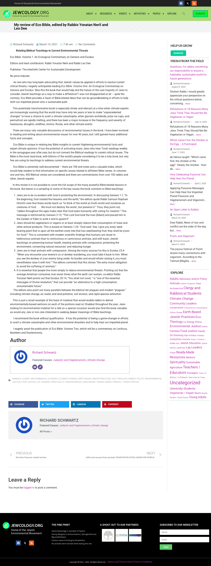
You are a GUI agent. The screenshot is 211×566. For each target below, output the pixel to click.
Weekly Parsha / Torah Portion (122, 382)
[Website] (40, 367)
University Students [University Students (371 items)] (182, 388)
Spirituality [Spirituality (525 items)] (177, 362)
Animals (16, 378)
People (159, 14)
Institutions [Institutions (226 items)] (175, 339)
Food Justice (28, 382)
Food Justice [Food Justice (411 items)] (188, 331)
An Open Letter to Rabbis (184, 209)
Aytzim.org (112, 562)
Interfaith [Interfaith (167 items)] (186, 339)
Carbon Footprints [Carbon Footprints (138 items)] (188, 284)
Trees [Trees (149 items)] (201, 373)
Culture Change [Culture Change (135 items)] (176, 312)
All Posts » (46, 431)
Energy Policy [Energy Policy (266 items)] (194, 321)
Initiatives (142, 14)
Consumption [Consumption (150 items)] (201, 308)
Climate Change (68, 378)
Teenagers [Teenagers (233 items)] (192, 373)
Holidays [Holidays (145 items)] (200, 335)
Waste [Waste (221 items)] (197, 393)
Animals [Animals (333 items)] (175, 283)
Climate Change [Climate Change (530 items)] (181, 299)
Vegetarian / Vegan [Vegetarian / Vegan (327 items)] (182, 393)
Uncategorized (73, 382)
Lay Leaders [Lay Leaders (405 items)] (194, 347)
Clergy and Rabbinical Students (40, 378)
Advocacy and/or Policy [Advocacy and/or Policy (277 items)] (193, 278)
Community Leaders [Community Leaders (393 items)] (183, 303)
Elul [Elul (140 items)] (184, 322)
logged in (29, 487)
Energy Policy (136, 378)
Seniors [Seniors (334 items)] (190, 357)
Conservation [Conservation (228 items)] (176, 307)
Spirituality (57, 382)
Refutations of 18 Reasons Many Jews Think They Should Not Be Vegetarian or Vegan (189, 112)
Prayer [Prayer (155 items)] (173, 353)
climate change (96, 360)
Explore (171, 13)
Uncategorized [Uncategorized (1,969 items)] (185, 382)
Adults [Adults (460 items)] (174, 279)
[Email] (34, 367)
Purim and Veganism (182, 236)
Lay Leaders (43, 382)
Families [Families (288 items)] (175, 331)
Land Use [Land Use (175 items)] (181, 347)
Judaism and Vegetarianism (69, 360)
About (91, 14)
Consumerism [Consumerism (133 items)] (190, 308)
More (187, 103)
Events (125, 14)
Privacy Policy (125, 562)
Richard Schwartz (44, 352)
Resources (108, 14)
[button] (184, 13)
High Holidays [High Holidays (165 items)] (190, 335)
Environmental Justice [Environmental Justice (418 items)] (185, 326)
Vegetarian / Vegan (93, 382)
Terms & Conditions (143, 562)
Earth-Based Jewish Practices (94, 378)
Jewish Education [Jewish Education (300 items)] (190, 343)
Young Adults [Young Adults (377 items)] (197, 397)
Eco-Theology (119, 378)
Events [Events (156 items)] (205, 326)
